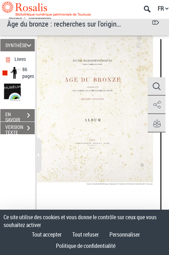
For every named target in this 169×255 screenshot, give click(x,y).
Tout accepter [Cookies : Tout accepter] (47, 234)
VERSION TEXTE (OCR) (20, 129)
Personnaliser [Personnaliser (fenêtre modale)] (124, 234)
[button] (156, 86)
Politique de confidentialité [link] (86, 246)
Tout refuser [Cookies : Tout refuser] (85, 234)
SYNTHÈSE (19, 45)
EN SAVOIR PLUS (20, 116)
